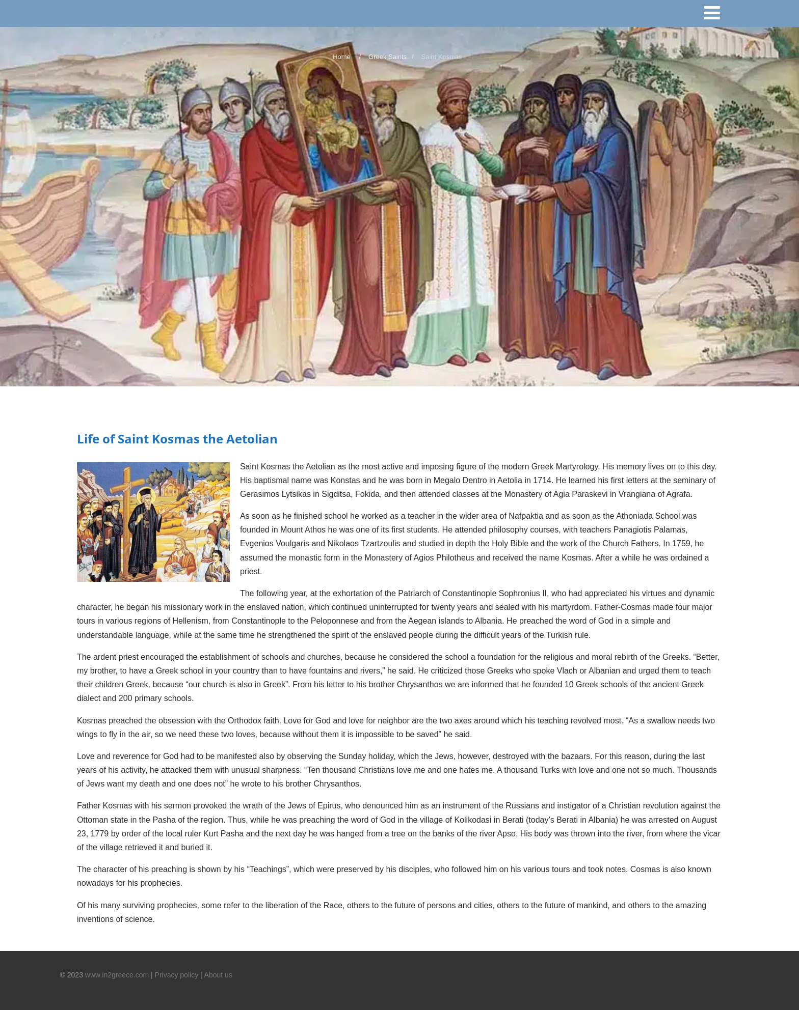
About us (218, 975)
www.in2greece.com (117, 975)
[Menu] (716, 15)
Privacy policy (177, 975)
